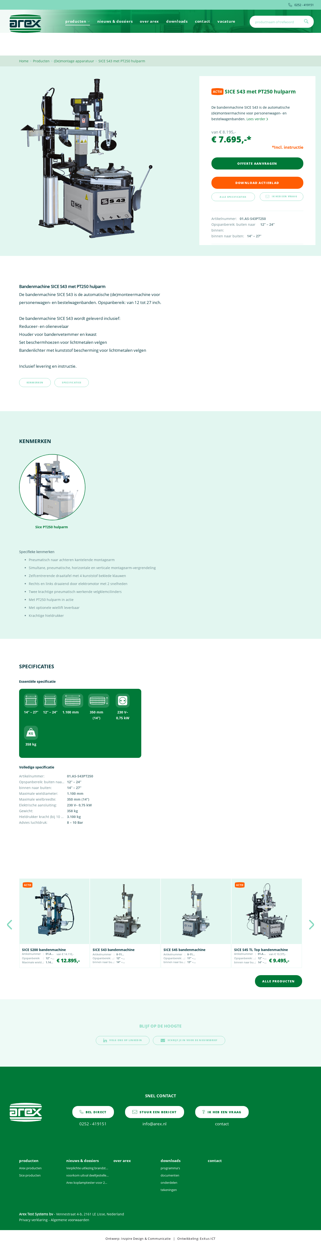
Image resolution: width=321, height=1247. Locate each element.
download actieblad (257, 183)
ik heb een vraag (281, 196)
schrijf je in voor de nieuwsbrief (188, 1040)
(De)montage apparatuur (74, 61)
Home (24, 61)
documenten (170, 1175)
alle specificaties (233, 196)
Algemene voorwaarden (70, 1220)
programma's (170, 1168)
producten (77, 21)
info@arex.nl (154, 1116)
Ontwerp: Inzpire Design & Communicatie (138, 1238)
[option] (54, 923)
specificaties (71, 382)
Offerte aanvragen (257, 163)
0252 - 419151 (301, 5)
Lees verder (257, 119)
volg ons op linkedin (122, 1040)
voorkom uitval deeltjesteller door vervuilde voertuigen (87, 1175)
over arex (149, 21)
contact (202, 21)
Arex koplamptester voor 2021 (87, 1182)
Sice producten (30, 1175)
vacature (226, 21)
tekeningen (169, 1190)
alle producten (278, 981)
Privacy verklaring (33, 1220)
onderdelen (169, 1182)
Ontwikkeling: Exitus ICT (196, 1238)
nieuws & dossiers (115, 21)
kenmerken (35, 382)
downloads (177, 21)
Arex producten (30, 1168)
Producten (41, 61)
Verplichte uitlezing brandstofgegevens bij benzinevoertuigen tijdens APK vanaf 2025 (87, 1168)
